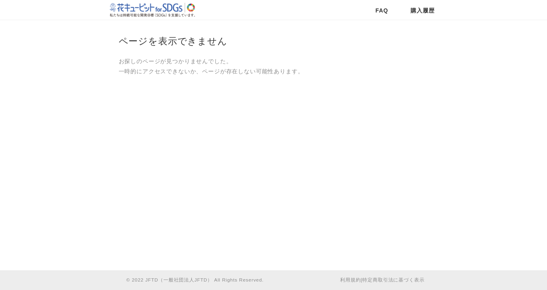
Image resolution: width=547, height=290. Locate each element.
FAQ (382, 10)
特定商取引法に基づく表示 (393, 280)
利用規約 (350, 280)
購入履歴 (422, 10)
